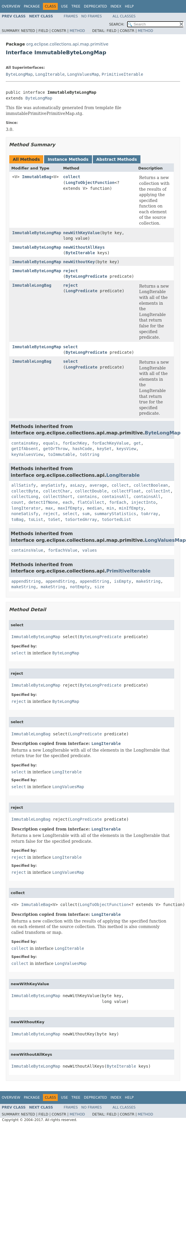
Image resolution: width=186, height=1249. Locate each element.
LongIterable (50, 74)
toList (35, 519)
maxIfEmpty (70, 508)
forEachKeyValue (110, 443)
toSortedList (116, 519)
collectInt (158, 491)
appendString (26, 581)
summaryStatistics (115, 513)
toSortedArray (81, 519)
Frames (71, 16)
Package (32, 6)
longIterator (26, 508)
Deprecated (95, 6)
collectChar (56, 491)
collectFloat (126, 491)
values (89, 550)
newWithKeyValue (81, 232)
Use (64, 6)
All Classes (124, 16)
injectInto (143, 502)
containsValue (27, 550)
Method (77, 31)
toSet (54, 519)
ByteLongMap (19, 74)
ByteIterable (80, 252)
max (49, 508)
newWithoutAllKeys (84, 247)
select (70, 346)
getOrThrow (55, 448)
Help (129, 6)
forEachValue (62, 550)
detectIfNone (43, 502)
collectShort (58, 496)
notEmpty (79, 586)
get (137, 443)
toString (89, 454)
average (98, 485)
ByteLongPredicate (86, 276)
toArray (149, 513)
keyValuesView (27, 454)
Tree (75, 6)
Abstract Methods (116, 159)
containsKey (24, 443)
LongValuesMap (83, 74)
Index (116, 6)
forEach (117, 502)
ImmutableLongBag (31, 285)
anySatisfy (53, 485)
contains (87, 496)
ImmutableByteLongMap (36, 232)
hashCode (82, 448)
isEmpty (122, 581)
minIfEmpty (131, 508)
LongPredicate (81, 290)
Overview (11, 6)
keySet (104, 448)
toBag (17, 519)
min (110, 508)
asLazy (77, 485)
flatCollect (90, 502)
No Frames (91, 16)
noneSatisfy (24, 513)
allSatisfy (23, 485)
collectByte (24, 491)
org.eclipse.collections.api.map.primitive (67, 44)
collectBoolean (151, 485)
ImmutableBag (36, 176)
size (99, 586)
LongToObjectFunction (90, 182)
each (68, 502)
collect (71, 176)
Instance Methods (68, 159)
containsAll (115, 496)
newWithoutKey (79, 261)
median (94, 508)
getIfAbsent (24, 448)
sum (85, 513)
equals (50, 443)
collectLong (24, 496)
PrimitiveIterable (122, 74)
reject (70, 270)
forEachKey (75, 443)
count (17, 502)
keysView (126, 448)
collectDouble (91, 491)
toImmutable (61, 454)
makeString (148, 581)
